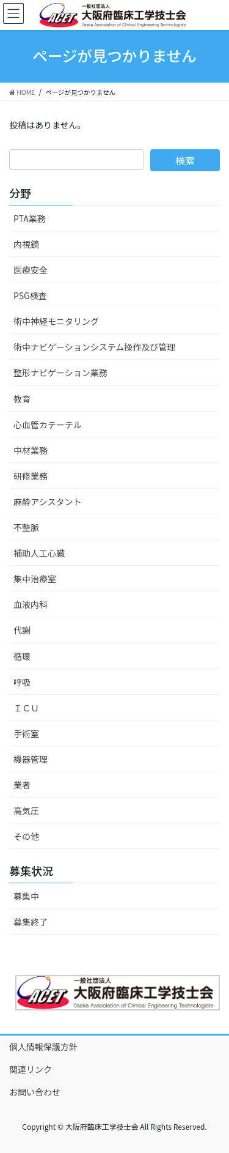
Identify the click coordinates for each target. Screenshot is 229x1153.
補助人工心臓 (39, 553)
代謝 (22, 630)
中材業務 (30, 450)
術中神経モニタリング (56, 321)
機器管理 (30, 759)
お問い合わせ (34, 1092)
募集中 (26, 896)
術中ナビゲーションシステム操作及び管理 (94, 347)
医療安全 (30, 270)
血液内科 (30, 604)
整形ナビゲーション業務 (60, 372)
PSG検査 (30, 295)
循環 (22, 656)
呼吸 (22, 682)
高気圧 (26, 810)
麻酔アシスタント (47, 501)
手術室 (26, 733)
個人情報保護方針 (43, 1046)
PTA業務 (29, 218)
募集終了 (30, 922)
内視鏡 (26, 244)
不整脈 (26, 527)
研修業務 (30, 476)
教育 (22, 399)
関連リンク (30, 1069)
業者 (22, 785)
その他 (26, 836)
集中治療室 (34, 579)
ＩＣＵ (26, 708)
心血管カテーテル (47, 424)
